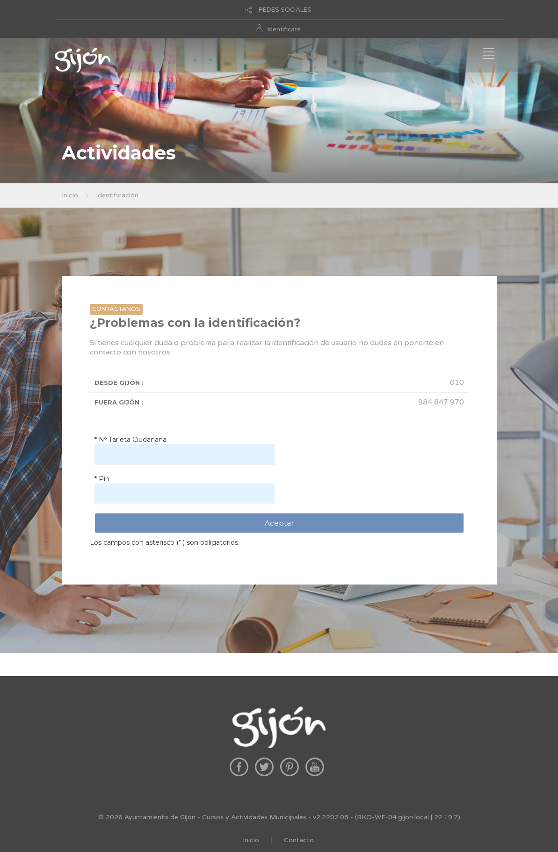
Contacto (299, 840)
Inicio (70, 195)
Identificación (117, 195)
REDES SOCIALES (285, 10)
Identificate (284, 29)
